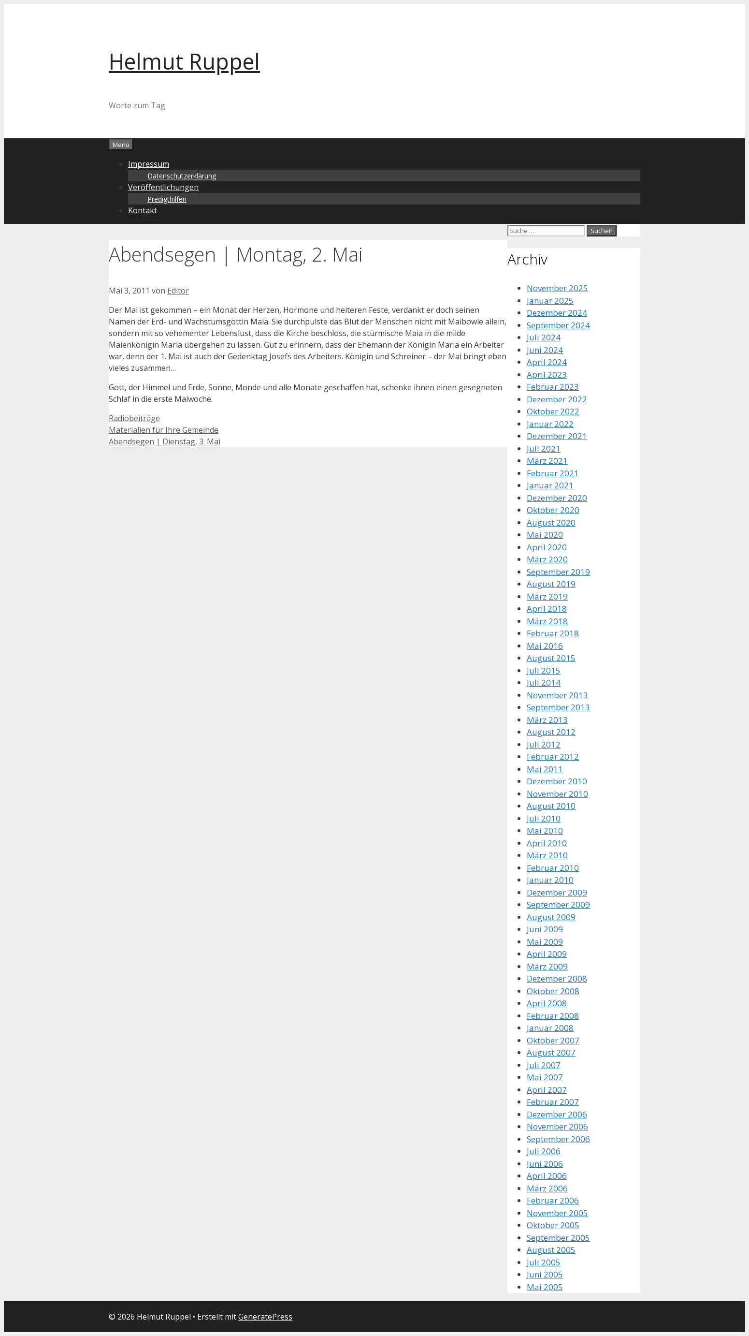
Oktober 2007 (553, 1040)
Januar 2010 (550, 879)
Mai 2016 (545, 645)
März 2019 (547, 596)
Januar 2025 (550, 300)
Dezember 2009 (557, 892)
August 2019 (551, 583)
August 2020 (551, 522)
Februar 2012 (553, 756)
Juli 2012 (544, 744)
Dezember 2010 (557, 781)
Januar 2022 (550, 423)
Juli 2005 (544, 1262)
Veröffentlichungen (163, 187)
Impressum (148, 164)
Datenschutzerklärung (181, 175)
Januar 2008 (550, 1027)
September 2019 (558, 571)
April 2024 (547, 361)
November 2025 (557, 288)
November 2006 (557, 1126)
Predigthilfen (167, 199)
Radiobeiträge (134, 418)
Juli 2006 (544, 1151)
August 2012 (551, 731)
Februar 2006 (553, 1200)
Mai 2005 (545, 1286)
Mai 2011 (545, 769)
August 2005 (551, 1249)
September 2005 (558, 1237)
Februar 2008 (553, 1015)
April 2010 (547, 843)
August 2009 (551, 917)
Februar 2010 (553, 867)
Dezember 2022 (557, 399)
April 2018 (547, 608)
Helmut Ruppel (184, 61)
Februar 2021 (553, 473)
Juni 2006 (545, 1163)
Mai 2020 (545, 534)
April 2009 (547, 953)
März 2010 (547, 855)
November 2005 (557, 1213)
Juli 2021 (544, 448)
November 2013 (557, 695)
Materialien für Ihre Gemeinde (163, 430)
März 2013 (547, 719)
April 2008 (547, 1003)
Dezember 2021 (557, 435)
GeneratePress (265, 1316)
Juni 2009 (545, 929)
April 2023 (547, 374)
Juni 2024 (545, 349)
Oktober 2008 (553, 991)
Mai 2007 (545, 1077)
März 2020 (547, 559)
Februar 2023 (553, 386)
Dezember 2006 (557, 1114)
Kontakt (142, 210)
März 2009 (547, 966)
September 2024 (558, 325)
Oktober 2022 (553, 411)
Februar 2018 (553, 633)
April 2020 (547, 547)
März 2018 (547, 621)
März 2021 (547, 460)
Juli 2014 (544, 682)
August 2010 (551, 805)
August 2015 (551, 657)
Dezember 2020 (557, 497)
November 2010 (557, 793)
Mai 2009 (545, 941)
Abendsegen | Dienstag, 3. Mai (164, 441)
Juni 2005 (545, 1274)
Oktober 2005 (553, 1225)
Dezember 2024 (557, 312)
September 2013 (558, 707)
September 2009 (558, 904)
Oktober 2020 (553, 509)
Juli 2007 (544, 1065)
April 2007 (547, 1089)
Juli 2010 (544, 818)
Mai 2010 (545, 830)
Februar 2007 (553, 1101)
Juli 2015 (544, 670)
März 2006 (547, 1188)
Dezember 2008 (557, 978)
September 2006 (558, 1139)
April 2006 (547, 1175)
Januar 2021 (550, 485)
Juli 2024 (544, 337)
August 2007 (551, 1052)
